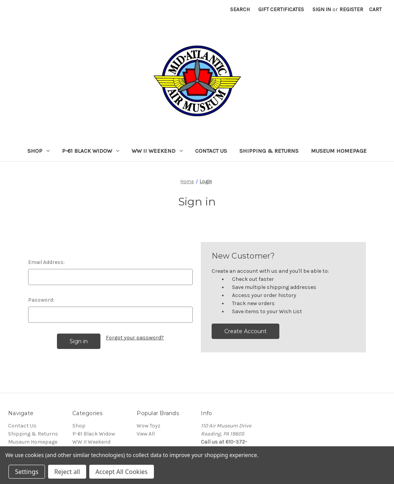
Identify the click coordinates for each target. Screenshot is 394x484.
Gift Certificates (281, 9)
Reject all (67, 471)
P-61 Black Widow (90, 150)
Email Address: (46, 262)
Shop (38, 150)
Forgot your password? (135, 337)
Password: (41, 300)
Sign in (321, 9)
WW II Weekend (157, 150)
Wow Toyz (148, 425)
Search (240, 9)
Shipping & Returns (269, 150)
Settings (26, 471)
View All (146, 434)
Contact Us (211, 150)
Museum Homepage (339, 150)
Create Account (245, 331)
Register (351, 9)
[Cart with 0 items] (375, 9)
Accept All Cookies (121, 471)
